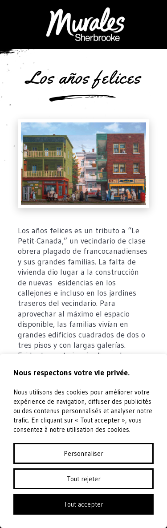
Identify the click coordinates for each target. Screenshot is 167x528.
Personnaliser (83, 453)
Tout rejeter (84, 479)
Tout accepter (83, 504)
